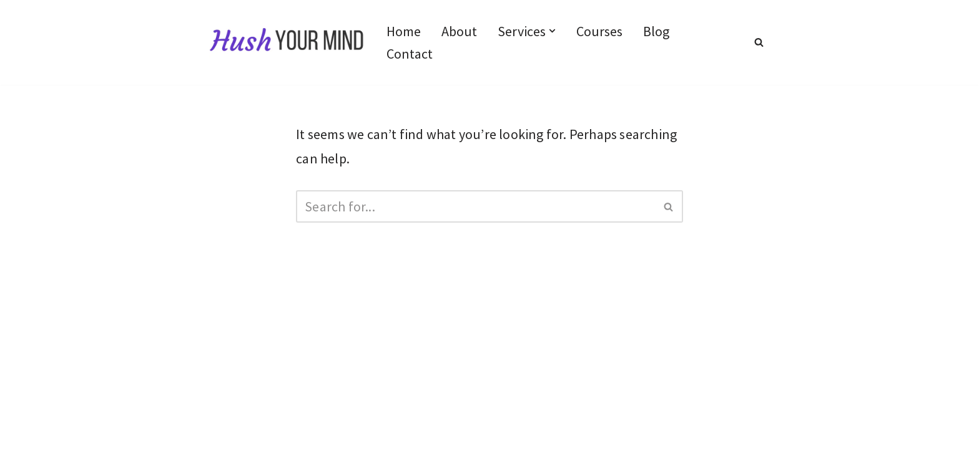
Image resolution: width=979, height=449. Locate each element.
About (459, 31)
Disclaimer (329, 379)
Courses (599, 31)
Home (403, 31)
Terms (227, 404)
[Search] (759, 42)
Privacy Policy (249, 379)
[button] (552, 30)
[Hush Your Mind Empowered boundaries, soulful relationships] (287, 42)
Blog (656, 31)
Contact (409, 53)
